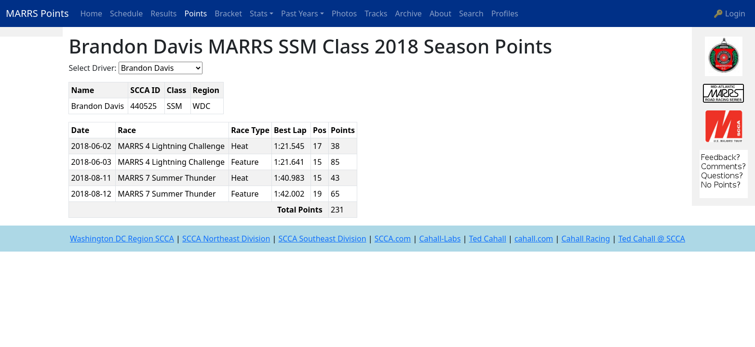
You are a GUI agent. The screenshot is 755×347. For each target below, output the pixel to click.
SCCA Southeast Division (322, 238)
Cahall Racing (585, 238)
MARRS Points (37, 13)
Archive (408, 13)
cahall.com (533, 238)
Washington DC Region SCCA (122, 238)
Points (195, 13)
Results (163, 13)
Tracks (375, 13)
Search (471, 13)
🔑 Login (729, 13)
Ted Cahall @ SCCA (651, 238)
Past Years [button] (299, 13)
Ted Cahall (487, 238)
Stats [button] (259, 13)
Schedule (126, 13)
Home (92, 13)
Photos (344, 13)
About (440, 13)
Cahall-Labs (439, 238)
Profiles (504, 13)
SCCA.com (393, 238)
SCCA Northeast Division (226, 238)
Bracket (228, 13)
